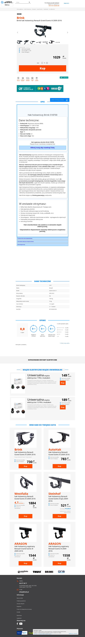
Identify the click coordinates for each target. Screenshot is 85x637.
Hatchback (46, 9)
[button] (18, 32)
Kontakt (18, 612)
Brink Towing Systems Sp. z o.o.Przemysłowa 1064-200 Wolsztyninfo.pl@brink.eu (43, 239)
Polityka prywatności (21, 601)
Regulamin (19, 606)
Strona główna (20, 9)
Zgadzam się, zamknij (73, 633)
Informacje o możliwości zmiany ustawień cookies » (43, 633)
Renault (34, 9)
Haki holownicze (27, 9)
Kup (42, 68)
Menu (7, 5)
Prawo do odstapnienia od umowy (24, 609)
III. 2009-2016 (52, 9)
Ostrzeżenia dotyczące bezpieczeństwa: (26, 241)
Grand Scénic (40, 9)
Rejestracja (19, 615)
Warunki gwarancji (21, 244)
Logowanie (19, 618)
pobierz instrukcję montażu (59, 100)
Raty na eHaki (20, 598)
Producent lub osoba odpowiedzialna (25, 238)
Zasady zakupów (20, 603)
